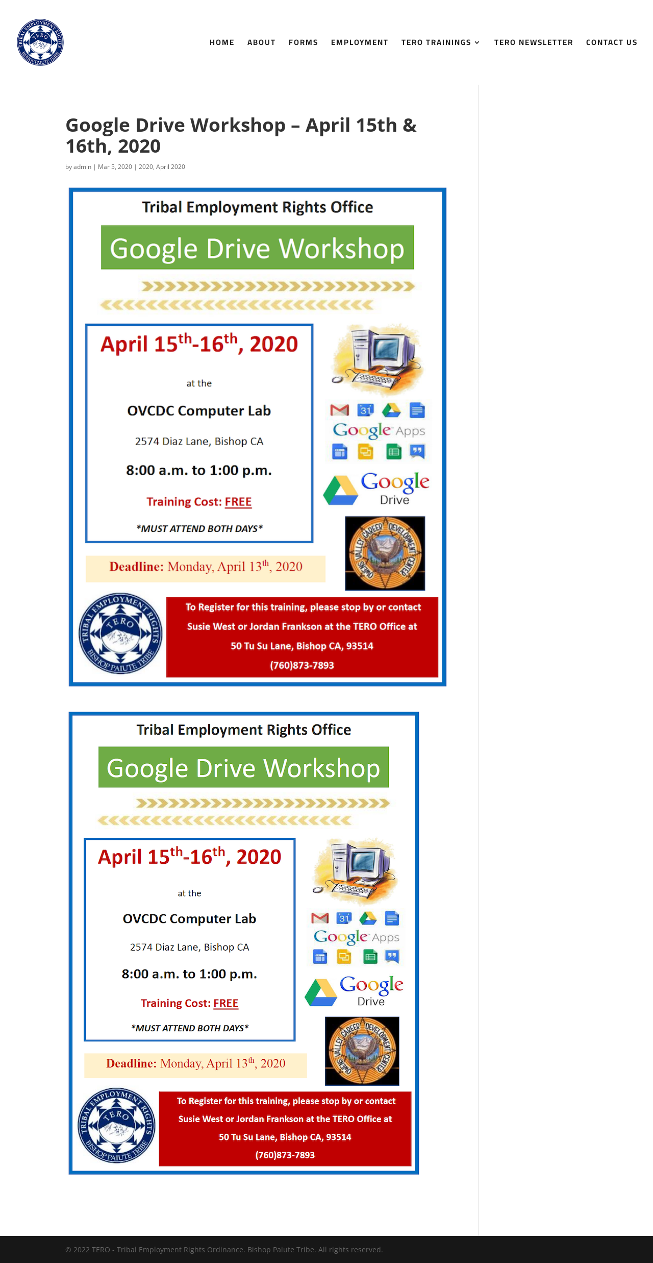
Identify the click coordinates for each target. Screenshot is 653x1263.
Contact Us (612, 44)
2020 (146, 166)
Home (222, 44)
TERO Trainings (436, 44)
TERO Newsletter (533, 44)
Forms (303, 44)
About (261, 44)
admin (82, 166)
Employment (360, 44)
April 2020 (170, 166)
